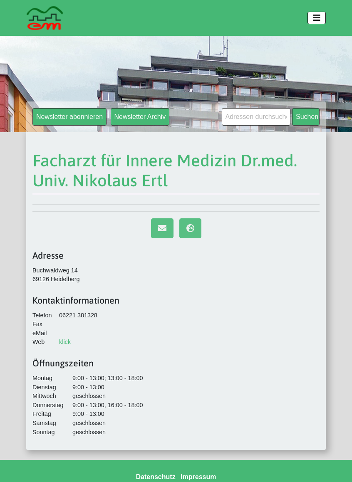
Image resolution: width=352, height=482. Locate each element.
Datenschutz (156, 476)
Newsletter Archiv (140, 116)
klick (65, 342)
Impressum (198, 476)
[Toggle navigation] (316, 18)
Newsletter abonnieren (69, 116)
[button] (18, 463)
